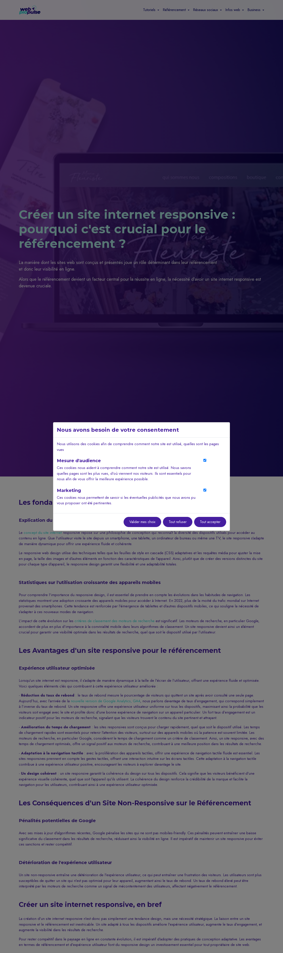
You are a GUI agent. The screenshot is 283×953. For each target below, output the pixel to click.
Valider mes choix (142, 521)
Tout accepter (210, 521)
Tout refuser (178, 521)
